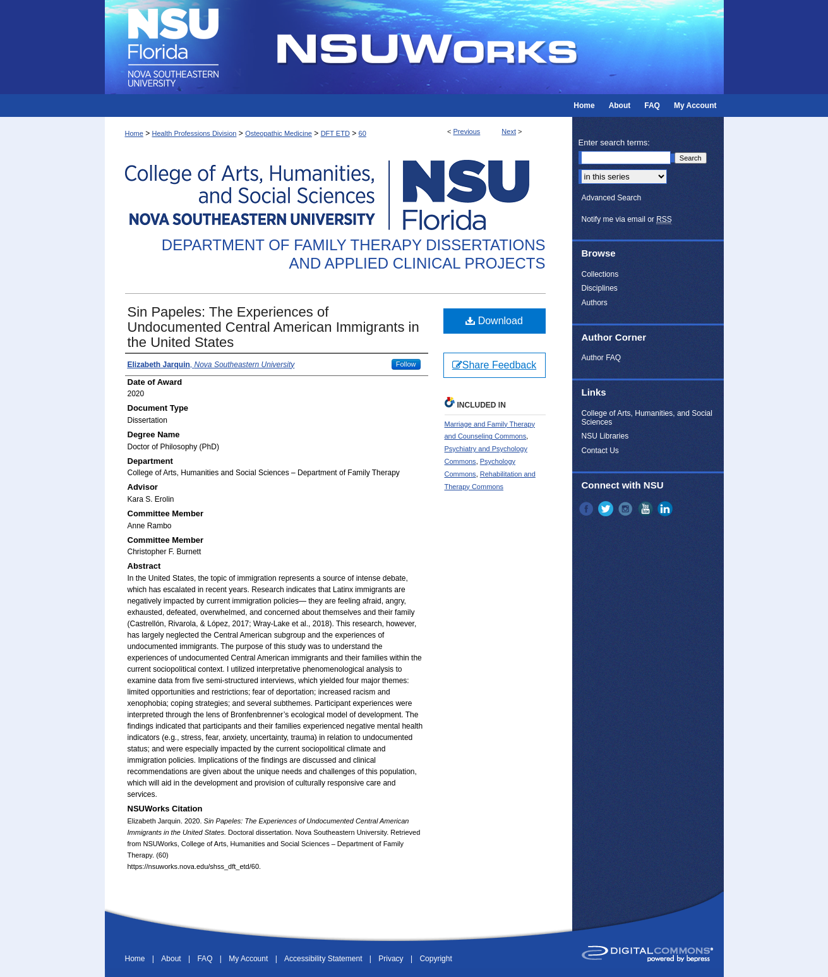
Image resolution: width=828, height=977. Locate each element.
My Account (249, 958)
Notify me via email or (627, 219)
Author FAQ (601, 357)
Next (508, 131)
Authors (595, 302)
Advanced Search (612, 197)
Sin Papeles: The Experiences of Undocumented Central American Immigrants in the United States (273, 327)
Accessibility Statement (324, 958)
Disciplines (600, 288)
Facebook (587, 508)
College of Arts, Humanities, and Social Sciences (647, 418)
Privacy (391, 958)
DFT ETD (335, 133)
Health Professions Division (194, 133)
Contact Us (600, 450)
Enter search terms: (614, 142)
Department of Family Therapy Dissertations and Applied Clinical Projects (354, 254)
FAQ (205, 958)
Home (134, 133)
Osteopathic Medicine (278, 133)
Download (494, 320)
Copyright (435, 958)
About (172, 958)
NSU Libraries (605, 436)
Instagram (626, 508)
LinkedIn (666, 508)
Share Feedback (494, 365)
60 (362, 133)
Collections (600, 274)
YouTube (647, 508)
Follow (406, 364)
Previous (467, 131)
